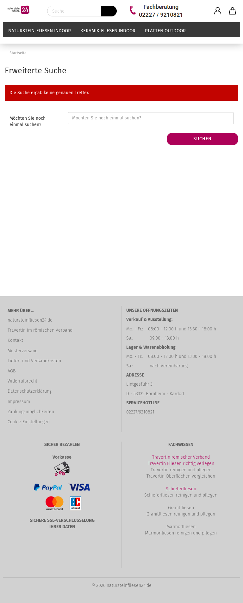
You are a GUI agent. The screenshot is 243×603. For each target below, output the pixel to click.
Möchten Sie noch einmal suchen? (27, 121)
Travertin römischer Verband (181, 457)
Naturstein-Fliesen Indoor (39, 37)
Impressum (19, 401)
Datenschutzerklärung (30, 391)
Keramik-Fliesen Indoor (107, 37)
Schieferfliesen (181, 488)
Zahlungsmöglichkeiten (31, 411)
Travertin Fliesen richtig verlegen (181, 463)
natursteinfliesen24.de (30, 320)
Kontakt (15, 340)
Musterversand (23, 350)
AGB (12, 371)
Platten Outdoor (165, 37)
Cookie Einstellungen (29, 422)
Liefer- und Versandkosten (34, 361)
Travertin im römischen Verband (40, 330)
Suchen (202, 139)
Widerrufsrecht (22, 381)
